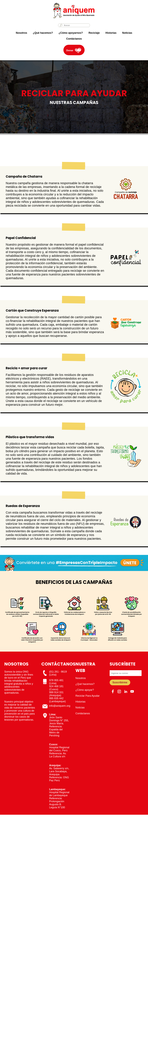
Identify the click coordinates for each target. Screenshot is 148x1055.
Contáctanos (74, 38)
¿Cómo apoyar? (84, 689)
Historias (111, 32)
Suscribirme (120, 682)
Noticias (127, 32)
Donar (69, 50)
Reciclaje (94, 32)
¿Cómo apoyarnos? (71, 32)
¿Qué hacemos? (43, 32)
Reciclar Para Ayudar (87, 695)
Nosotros (21, 32)
